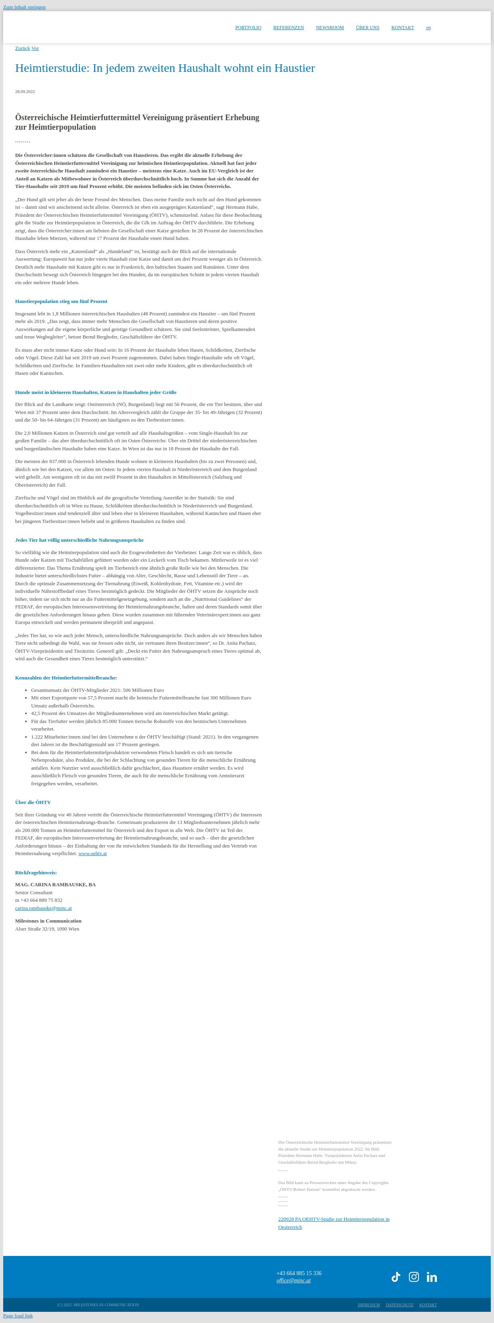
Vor (35, 48)
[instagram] (414, 1277)
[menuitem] (428, 27)
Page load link (18, 1316)
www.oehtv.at (92, 853)
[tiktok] (396, 1277)
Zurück (22, 48)
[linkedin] (432, 1277)
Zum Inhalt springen (24, 7)
